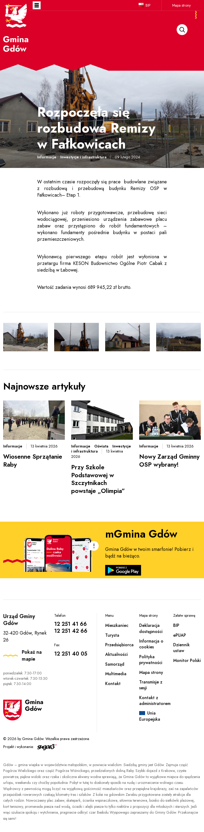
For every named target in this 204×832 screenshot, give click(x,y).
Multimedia (115, 674)
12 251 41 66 (70, 624)
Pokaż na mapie (32, 655)
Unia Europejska (149, 716)
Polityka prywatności (150, 660)
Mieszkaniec (116, 625)
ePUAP (179, 635)
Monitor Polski (187, 660)
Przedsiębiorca (119, 645)
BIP (148, 5)
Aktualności (116, 654)
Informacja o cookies (151, 644)
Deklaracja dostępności (151, 628)
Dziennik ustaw (181, 648)
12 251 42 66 (70, 631)
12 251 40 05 (70, 654)
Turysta (112, 635)
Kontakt (113, 684)
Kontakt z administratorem (155, 701)
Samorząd (114, 664)
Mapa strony (181, 5)
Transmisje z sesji (150, 685)
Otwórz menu (37, 5)
